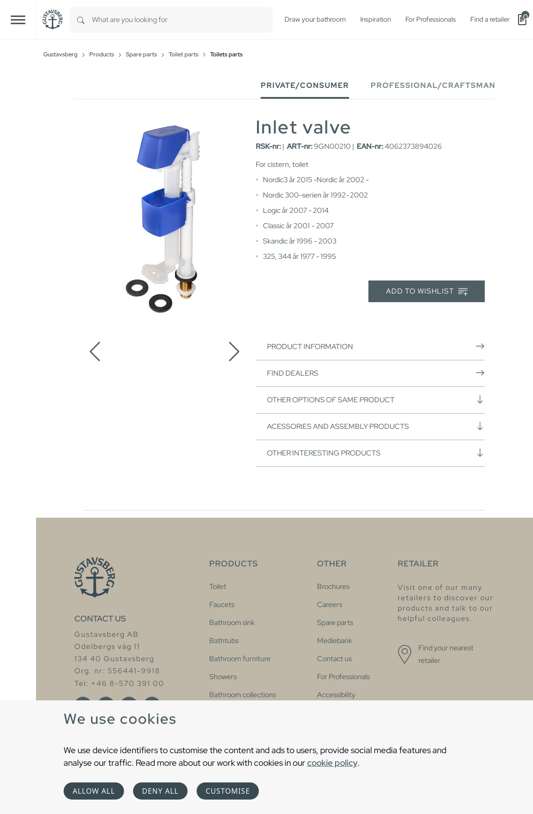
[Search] (80, 19)
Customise (228, 791)
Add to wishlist (427, 291)
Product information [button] (376, 346)
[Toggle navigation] (18, 19)
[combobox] (182, 19)
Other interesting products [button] (376, 453)
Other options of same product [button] (376, 400)
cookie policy (332, 762)
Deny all (160, 791)
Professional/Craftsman (433, 85)
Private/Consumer (305, 85)
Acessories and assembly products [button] (376, 426)
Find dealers (376, 373)
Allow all (94, 791)
